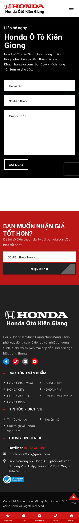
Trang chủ (8, 520)
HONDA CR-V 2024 (20, 383)
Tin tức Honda (17, 419)
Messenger (39, 520)
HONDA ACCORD (18, 395)
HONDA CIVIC (52, 383)
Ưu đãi (71, 520)
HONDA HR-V (52, 389)
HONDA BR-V (16, 402)
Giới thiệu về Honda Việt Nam (21, 428)
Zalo (24, 520)
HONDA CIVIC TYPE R (57, 395)
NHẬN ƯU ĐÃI (39, 269)
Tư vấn (55, 520)
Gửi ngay (16, 164)
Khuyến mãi (51, 419)
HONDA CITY (15, 389)
